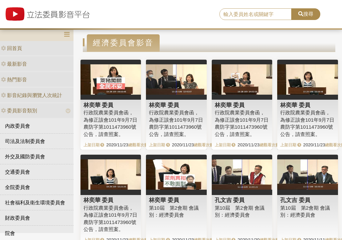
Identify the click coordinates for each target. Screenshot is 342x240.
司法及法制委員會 (25, 141)
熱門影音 (14, 79)
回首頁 (11, 48)
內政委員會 (17, 126)
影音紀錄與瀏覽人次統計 (31, 95)
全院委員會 (17, 187)
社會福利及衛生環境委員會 (35, 202)
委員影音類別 (19, 110)
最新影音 (14, 64)
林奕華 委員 (98, 105)
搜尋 (305, 14)
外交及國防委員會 (25, 156)
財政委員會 (17, 218)
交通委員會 (17, 172)
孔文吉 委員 (230, 200)
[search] (255, 14)
